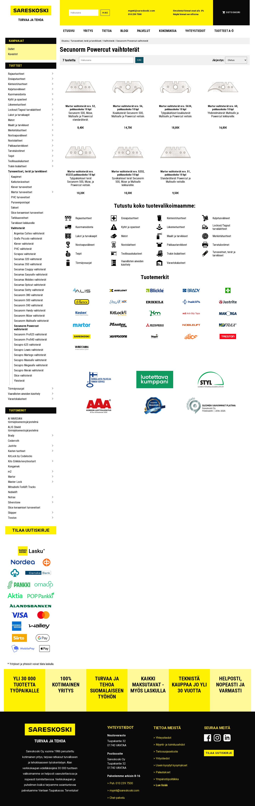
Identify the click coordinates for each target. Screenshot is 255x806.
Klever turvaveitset (21, 187)
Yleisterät (19, 380)
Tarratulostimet (16, 151)
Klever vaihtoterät (24, 243)
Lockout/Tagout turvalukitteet (24, 109)
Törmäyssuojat (16, 388)
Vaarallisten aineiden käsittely (24, 393)
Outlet (11, 49)
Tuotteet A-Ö (224, 31)
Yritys (88, 31)
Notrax (11, 497)
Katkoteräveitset (20, 182)
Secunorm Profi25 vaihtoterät (30, 334)
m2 (10, 471)
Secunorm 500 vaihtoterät (28, 300)
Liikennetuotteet (17, 104)
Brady (11, 435)
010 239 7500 (134, 14)
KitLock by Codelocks (20, 456)
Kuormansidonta (17, 94)
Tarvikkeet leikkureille (23, 223)
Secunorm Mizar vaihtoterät (29, 315)
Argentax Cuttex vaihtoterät (29, 233)
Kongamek (14, 466)
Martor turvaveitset (21, 192)
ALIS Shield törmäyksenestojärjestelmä (23, 428)
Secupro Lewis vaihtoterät (28, 350)
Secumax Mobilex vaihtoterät (30, 279)
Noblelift (12, 492)
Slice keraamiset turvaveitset (27, 212)
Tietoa (107, 31)
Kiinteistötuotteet (17, 84)
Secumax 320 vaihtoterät (28, 259)
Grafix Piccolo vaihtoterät (28, 238)
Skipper (12, 512)
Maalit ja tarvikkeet (18, 125)
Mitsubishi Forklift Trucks (22, 487)
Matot (11, 120)
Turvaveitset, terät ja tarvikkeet (27, 171)
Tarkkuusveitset (19, 218)
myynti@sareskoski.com (141, 10)
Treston (12, 517)
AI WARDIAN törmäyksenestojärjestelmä (23, 420)
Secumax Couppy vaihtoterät (30, 269)
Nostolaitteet (15, 140)
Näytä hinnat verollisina (186, 14)
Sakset (15, 207)
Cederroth (13, 440)
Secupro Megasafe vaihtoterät (31, 365)
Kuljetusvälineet (16, 89)
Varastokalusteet (17, 399)
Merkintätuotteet (17, 130)
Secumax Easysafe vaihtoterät (30, 274)
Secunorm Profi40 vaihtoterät (30, 339)
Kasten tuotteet (16, 451)
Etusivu (69, 31)
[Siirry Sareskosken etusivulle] (30, 12)
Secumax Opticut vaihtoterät (30, 285)
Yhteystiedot (195, 31)
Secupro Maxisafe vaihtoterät (30, 360)
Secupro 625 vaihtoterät (27, 344)
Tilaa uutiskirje (30, 530)
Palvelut (143, 31)
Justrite (12, 446)
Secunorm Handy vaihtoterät (30, 310)
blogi (124, 31)
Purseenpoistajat (20, 202)
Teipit (11, 156)
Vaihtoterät (18, 228)
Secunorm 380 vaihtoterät (28, 295)
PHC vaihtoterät (23, 249)
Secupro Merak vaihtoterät (29, 370)
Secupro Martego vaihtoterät (30, 355)
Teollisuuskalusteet (18, 161)
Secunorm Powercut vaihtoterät (26, 327)
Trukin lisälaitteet (17, 166)
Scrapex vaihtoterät (25, 254)
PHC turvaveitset (20, 197)
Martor (11, 476)
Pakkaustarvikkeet (18, 145)
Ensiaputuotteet (16, 79)
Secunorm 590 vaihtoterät (28, 305)
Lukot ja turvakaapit (19, 115)
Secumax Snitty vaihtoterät (29, 290)
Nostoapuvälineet (17, 135)
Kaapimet (16, 176)
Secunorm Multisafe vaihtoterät (31, 320)
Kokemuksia (168, 31)
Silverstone (14, 502)
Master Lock (15, 482)
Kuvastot (13, 54)
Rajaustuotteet (16, 73)
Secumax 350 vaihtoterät (28, 264)
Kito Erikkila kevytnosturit (22, 461)
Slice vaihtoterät (23, 375)
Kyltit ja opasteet (17, 99)
